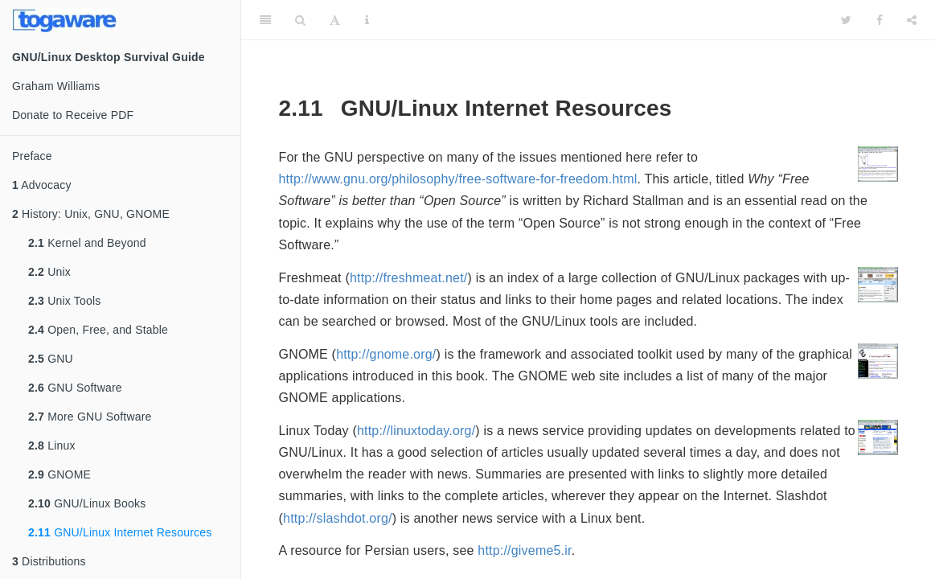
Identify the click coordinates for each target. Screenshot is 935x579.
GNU (50, 358)
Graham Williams (56, 86)
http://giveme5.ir (524, 550)
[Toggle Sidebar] (265, 20)
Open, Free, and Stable (98, 329)
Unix (49, 271)
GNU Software (75, 387)
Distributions (49, 561)
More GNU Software (90, 416)
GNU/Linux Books (87, 503)
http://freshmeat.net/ (409, 278)
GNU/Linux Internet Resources (119, 532)
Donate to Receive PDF (72, 115)
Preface (32, 156)
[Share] (912, 20)
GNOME (59, 474)
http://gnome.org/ (386, 354)
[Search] (300, 20)
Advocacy (42, 185)
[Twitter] (846, 20)
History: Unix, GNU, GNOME (91, 213)
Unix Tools (64, 300)
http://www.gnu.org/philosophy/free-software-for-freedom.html (458, 179)
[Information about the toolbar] (367, 20)
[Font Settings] (335, 20)
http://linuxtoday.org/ (416, 430)
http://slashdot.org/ (337, 518)
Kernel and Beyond (87, 242)
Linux (52, 445)
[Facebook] (879, 20)
